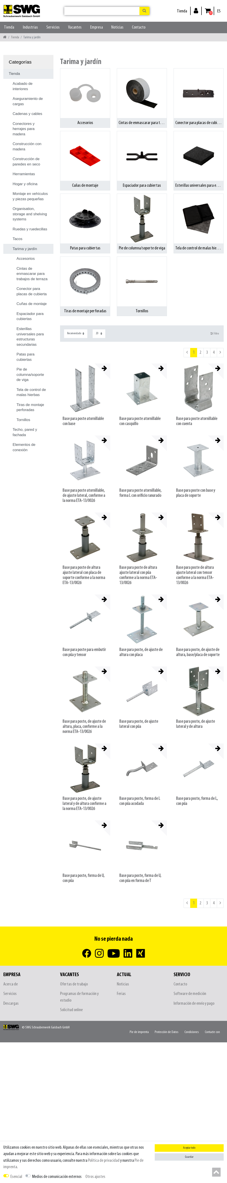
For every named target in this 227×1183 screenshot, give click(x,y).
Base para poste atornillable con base (83, 421)
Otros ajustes (95, 1176)
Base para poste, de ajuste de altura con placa (140, 652)
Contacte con (212, 1032)
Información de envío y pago (194, 1003)
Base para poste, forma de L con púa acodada (139, 801)
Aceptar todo (189, 1148)
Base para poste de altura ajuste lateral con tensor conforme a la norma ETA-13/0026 (195, 575)
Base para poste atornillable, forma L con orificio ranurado (140, 493)
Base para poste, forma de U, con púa (83, 878)
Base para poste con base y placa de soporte (195, 493)
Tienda (182, 11)
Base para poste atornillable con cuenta (196, 421)
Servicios (53, 27)
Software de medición (190, 993)
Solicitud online (71, 1010)
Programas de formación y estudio (79, 996)
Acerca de (10, 984)
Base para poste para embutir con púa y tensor (84, 652)
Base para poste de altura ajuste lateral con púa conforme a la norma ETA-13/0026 (138, 575)
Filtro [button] (214, 334)
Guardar (189, 1157)
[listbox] (142, 388)
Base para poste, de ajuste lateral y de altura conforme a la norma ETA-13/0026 (84, 803)
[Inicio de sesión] (196, 10)
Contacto (138, 27)
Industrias (30, 27)
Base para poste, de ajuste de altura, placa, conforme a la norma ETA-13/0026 (84, 726)
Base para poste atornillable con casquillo (139, 421)
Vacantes (75, 27)
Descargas (11, 1003)
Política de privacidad (103, 1160)
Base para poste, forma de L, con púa (197, 801)
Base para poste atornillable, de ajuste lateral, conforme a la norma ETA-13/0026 (84, 495)
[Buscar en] (144, 11)
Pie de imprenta (139, 1032)
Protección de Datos (166, 1032)
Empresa (96, 27)
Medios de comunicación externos (57, 1176)
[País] (219, 11)
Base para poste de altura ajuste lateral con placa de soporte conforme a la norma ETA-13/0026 (84, 575)
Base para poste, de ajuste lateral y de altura (195, 724)
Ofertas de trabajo (74, 984)
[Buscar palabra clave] (101, 11)
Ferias (121, 993)
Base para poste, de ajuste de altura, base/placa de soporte (197, 652)
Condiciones (191, 1032)
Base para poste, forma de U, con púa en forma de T (140, 878)
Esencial (16, 1176)
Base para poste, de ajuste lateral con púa (138, 724)
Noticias (117, 27)
